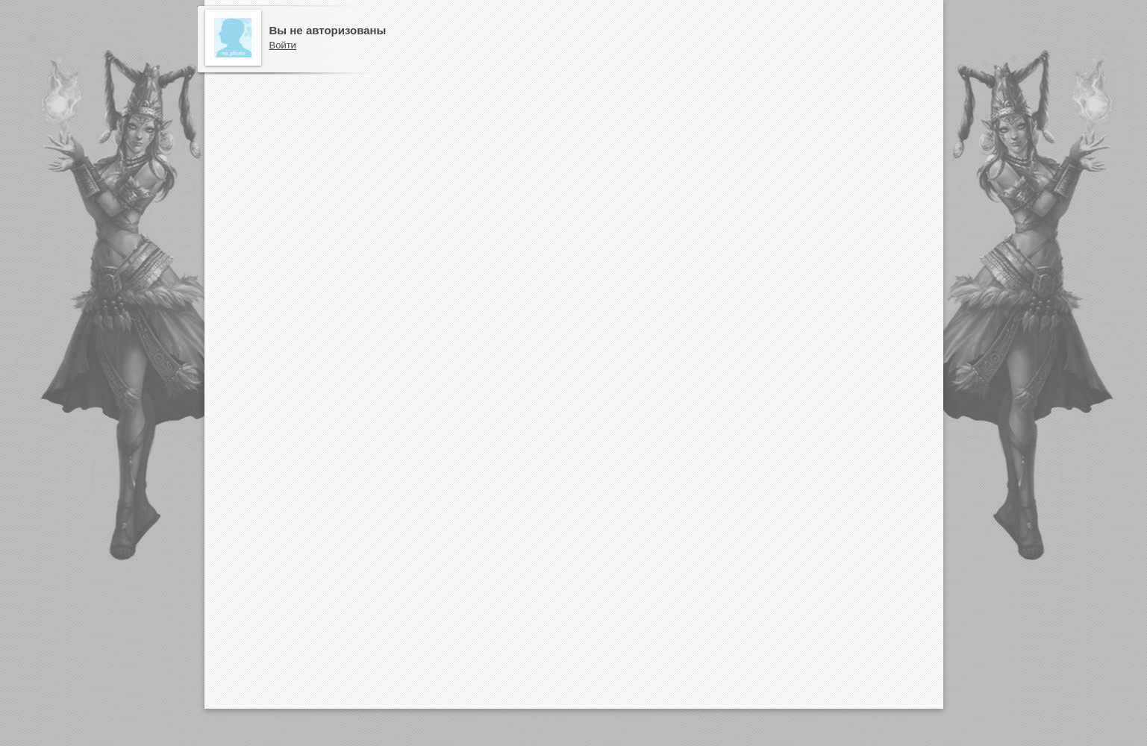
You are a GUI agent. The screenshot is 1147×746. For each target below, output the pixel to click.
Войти (282, 45)
